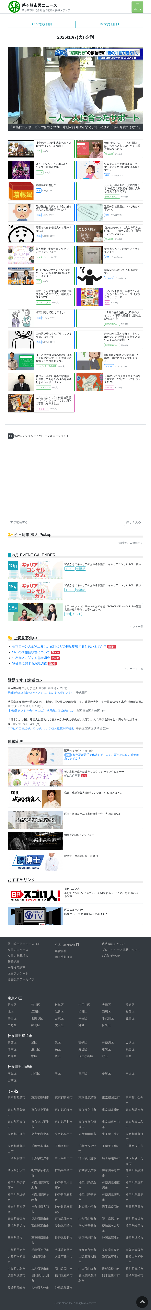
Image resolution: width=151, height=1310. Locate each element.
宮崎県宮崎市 (134, 1275)
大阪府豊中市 (64, 1256)
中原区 (130, 1073)
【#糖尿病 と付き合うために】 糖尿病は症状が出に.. (41, 710)
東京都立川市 (87, 1109)
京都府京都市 (87, 1249)
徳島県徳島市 (16, 1275)
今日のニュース (18, 949)
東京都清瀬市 (87, 1097)
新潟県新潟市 (16, 1225)
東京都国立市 (111, 1097)
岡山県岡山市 (64, 1268)
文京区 (59, 1025)
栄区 (58, 1049)
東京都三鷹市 (111, 1134)
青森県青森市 (16, 1218)
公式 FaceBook (67, 945)
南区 (129, 1056)
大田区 (106, 1004)
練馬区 (35, 1025)
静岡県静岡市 (87, 1237)
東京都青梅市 (64, 1097)
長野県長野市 (64, 1237)
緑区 (105, 1056)
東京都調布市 (134, 1109)
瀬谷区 (82, 1049)
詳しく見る (133, 522)
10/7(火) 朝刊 (42, 24)
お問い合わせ (111, 955)
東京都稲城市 (40, 1097)
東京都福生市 (64, 1134)
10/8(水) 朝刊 (109, 24)
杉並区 (130, 1011)
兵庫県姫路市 (64, 1249)
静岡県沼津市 (111, 1237)
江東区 (35, 1011)
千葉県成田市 (134, 1146)
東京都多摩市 (111, 1109)
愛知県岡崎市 (64, 1225)
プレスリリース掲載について (121, 949)
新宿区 (106, 1011)
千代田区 (108, 1018)
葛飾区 (130, 1004)
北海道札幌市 (87, 1206)
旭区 (34, 1042)
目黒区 (106, 1025)
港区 (81, 1025)
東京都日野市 (16, 1134)
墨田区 (12, 1018)
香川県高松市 (134, 1268)
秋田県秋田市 (134, 1206)
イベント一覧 (135, 626)
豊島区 (130, 1018)
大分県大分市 (40, 1287)
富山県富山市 (40, 1225)
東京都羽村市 (64, 1121)
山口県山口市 (87, 1268)
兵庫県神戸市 (40, 1249)
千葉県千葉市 (111, 1146)
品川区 (59, 1011)
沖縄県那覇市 (64, 1287)
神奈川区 (108, 1042)
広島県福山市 (40, 1268)
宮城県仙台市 (64, 1218)
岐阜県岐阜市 (134, 1225)
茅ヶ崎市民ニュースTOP (24, 944)
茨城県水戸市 (87, 1170)
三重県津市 (15, 1237)
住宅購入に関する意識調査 (36, 658)
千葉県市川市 (40, 1146)
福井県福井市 (111, 1218)
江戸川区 (84, 1004)
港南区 (12, 1049)
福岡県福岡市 (64, 1275)
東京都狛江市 (64, 1109)
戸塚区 (12, 1056)
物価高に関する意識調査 (34, 663)
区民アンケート (18, 973)
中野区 (12, 1025)
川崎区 (35, 1073)
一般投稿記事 (16, 967)
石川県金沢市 (134, 1218)
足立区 (12, 1004)
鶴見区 (130, 1049)
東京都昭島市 (16, 1097)
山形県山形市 (87, 1218)
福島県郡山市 (40, 1218)
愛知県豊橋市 (87, 1225)
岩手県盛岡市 (111, 1206)
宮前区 (12, 1080)
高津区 (82, 1073)
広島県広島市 (16, 1268)
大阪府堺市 (38, 1256)
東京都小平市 (40, 1109)
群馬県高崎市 (64, 1170)
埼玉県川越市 (87, 1158)
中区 (34, 1056)
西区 (58, 1056)
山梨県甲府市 (16, 1249)
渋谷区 (82, 1011)
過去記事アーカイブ (21, 979)
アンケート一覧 (133, 668)
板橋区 (59, 1004)
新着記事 (13, 961)
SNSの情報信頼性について (36, 652)
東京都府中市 (40, 1134)
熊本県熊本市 (111, 1275)
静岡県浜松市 (134, 1237)
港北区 (35, 1049)
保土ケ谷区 (85, 1056)
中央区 (82, 1018)
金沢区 (130, 1042)
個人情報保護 (64, 957)
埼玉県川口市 (64, 1158)
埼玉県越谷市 (111, 1158)
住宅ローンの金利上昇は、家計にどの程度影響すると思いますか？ (64, 646)
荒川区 (35, 1004)
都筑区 (106, 1049)
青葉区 (12, 1042)
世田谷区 (37, 1018)
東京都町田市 (87, 1134)
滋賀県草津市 (111, 1256)
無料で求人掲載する (131, 542)
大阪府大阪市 (134, 1249)
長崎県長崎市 (16, 1287)
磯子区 (82, 1042)
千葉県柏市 (62, 1146)
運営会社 (61, 951)
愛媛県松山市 (111, 1268)
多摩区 (106, 1073)
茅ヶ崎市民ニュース (39, 5)
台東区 (59, 1018)
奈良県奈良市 (111, 1249)
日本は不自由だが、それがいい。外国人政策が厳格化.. (42, 728)
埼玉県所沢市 (16, 1170)
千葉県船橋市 (16, 1158)
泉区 (58, 1042)
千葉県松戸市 (40, 1158)
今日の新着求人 (18, 955)
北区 (11, 1011)
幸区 (58, 1073)
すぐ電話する (19, 522)
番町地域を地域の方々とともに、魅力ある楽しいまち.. (42, 692)
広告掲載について (114, 944)
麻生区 (12, 1073)
